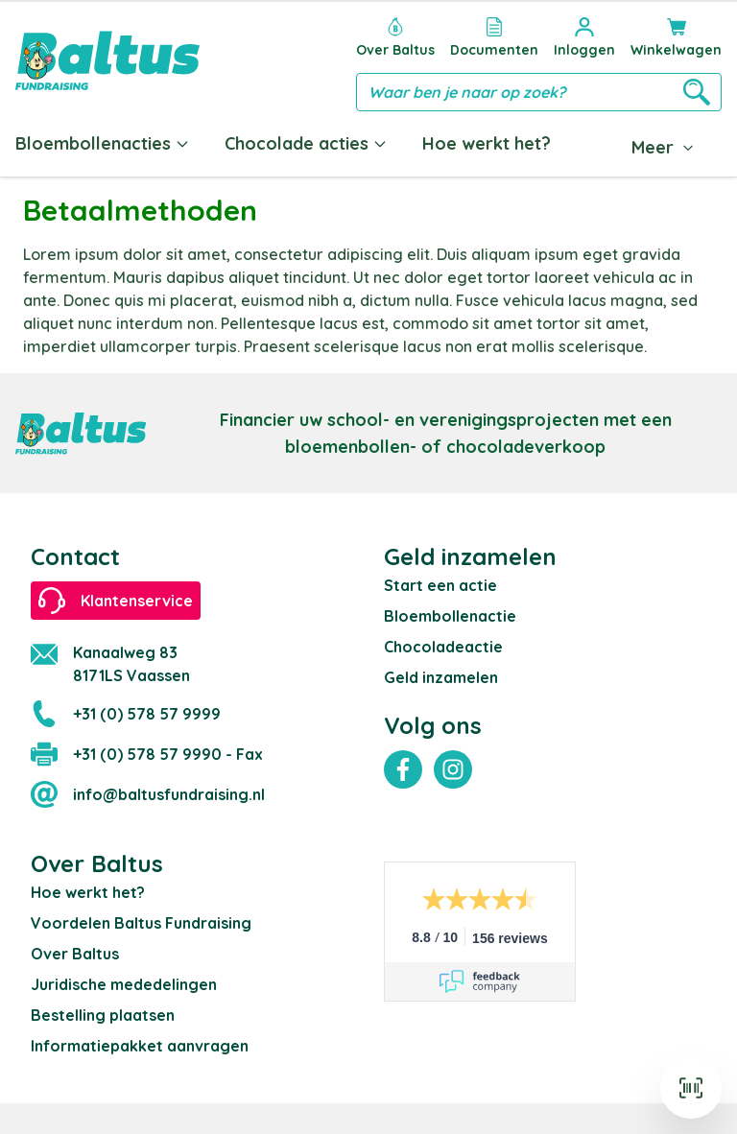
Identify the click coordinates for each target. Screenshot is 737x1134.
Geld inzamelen (441, 677)
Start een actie (440, 585)
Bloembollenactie (450, 616)
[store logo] (107, 60)
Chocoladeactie (443, 646)
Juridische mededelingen (124, 984)
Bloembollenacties (102, 143)
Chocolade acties (306, 143)
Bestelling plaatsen (103, 1015)
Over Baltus (75, 953)
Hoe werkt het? (486, 143)
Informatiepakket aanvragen (140, 1045)
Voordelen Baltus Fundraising (141, 923)
